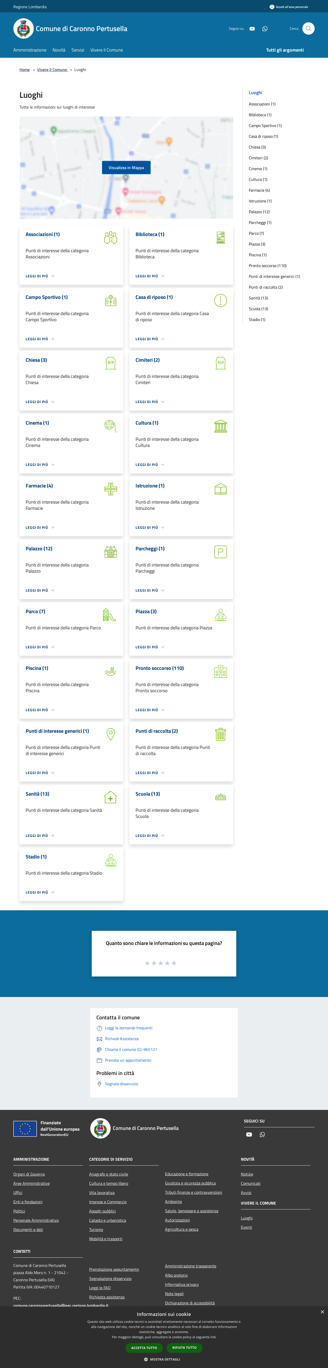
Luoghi (247, 1218)
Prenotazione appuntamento (114, 1269)
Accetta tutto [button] (144, 1348)
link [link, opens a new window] (213, 1337)
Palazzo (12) (259, 212)
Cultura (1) (258, 179)
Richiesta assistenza (107, 1297)
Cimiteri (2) (258, 158)
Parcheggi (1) (260, 222)
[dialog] (164, 1337)
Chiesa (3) (257, 147)
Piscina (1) (257, 255)
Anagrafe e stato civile (108, 1174)
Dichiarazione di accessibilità (190, 1303)
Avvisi (246, 1192)
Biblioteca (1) (260, 115)
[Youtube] (250, 28)
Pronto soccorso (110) (267, 265)
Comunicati (251, 1183)
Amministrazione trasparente (190, 1266)
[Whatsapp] (263, 28)
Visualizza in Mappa (126, 167)
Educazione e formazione (186, 1174)
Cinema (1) (258, 168)
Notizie (247, 1174)
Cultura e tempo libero (108, 1183)
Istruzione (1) (260, 201)
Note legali (174, 1294)
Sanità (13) (258, 298)
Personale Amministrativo (36, 1220)
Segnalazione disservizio (110, 1278)
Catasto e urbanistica (107, 1220)
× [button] (322, 1312)
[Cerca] (308, 28)
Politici (19, 1211)
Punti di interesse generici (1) (274, 276)
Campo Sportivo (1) (265, 125)
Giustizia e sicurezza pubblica (190, 1183)
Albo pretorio (176, 1275)
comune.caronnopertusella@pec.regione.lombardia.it (60, 1305)
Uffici (17, 1192)
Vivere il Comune (52, 69)
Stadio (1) (257, 319)
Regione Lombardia (30, 7)
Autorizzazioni (177, 1220)
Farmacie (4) (259, 190)
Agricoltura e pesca (181, 1229)
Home (24, 69)
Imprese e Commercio (108, 1202)
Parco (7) (256, 233)
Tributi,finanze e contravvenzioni (193, 1192)
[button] (164, 1359)
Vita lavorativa (102, 1192)
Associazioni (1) (262, 104)
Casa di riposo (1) (263, 136)
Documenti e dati (28, 1229)
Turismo (96, 1229)
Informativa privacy (182, 1284)
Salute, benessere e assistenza (191, 1211)
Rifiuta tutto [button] (184, 1347)
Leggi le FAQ (100, 1288)
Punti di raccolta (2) (266, 287)
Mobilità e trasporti (105, 1239)
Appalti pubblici (102, 1211)
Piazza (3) (257, 244)
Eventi (246, 1227)
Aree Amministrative (31, 1183)
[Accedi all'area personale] (289, 7)
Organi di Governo (29, 1174)
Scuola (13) (258, 309)
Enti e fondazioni (28, 1202)
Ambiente (173, 1201)
